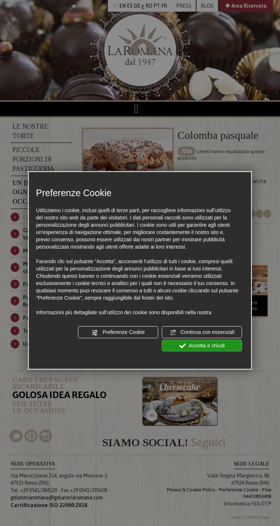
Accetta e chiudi (202, 345)
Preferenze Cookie (118, 332)
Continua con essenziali (202, 332)
